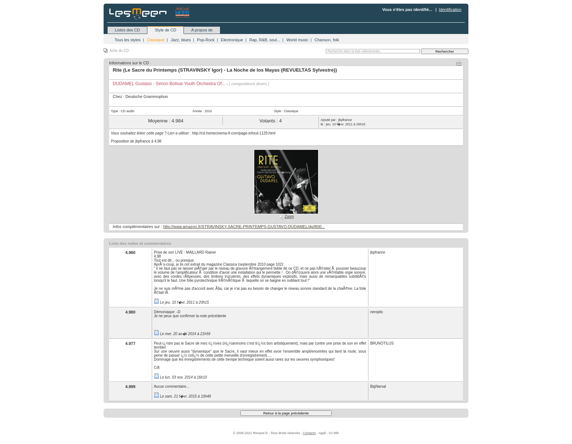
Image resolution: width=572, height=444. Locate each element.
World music (297, 40)
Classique (156, 40)
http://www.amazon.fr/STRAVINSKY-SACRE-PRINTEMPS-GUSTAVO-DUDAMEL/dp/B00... (244, 226)
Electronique (232, 40)
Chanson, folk (326, 40)
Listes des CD (127, 30)
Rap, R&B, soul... (264, 40)
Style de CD (165, 30)
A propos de (202, 30)
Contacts (309, 433)
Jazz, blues (181, 40)
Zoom (289, 217)
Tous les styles (128, 40)
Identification (450, 9)
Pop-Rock (205, 40)
